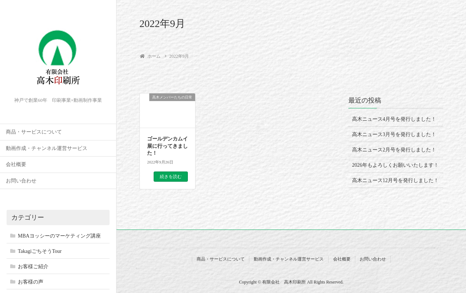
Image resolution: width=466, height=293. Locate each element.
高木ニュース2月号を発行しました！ (394, 150)
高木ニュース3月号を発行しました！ (394, 134)
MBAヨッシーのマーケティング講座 (59, 236)
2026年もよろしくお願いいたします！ (395, 165)
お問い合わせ (21, 181)
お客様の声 (30, 282)
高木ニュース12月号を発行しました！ (395, 180)
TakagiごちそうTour (40, 251)
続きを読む (171, 176)
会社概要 (16, 164)
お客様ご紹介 (33, 266)
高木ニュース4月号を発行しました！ (394, 119)
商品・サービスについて (34, 132)
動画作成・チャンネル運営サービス (46, 148)
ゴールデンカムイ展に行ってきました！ (167, 146)
